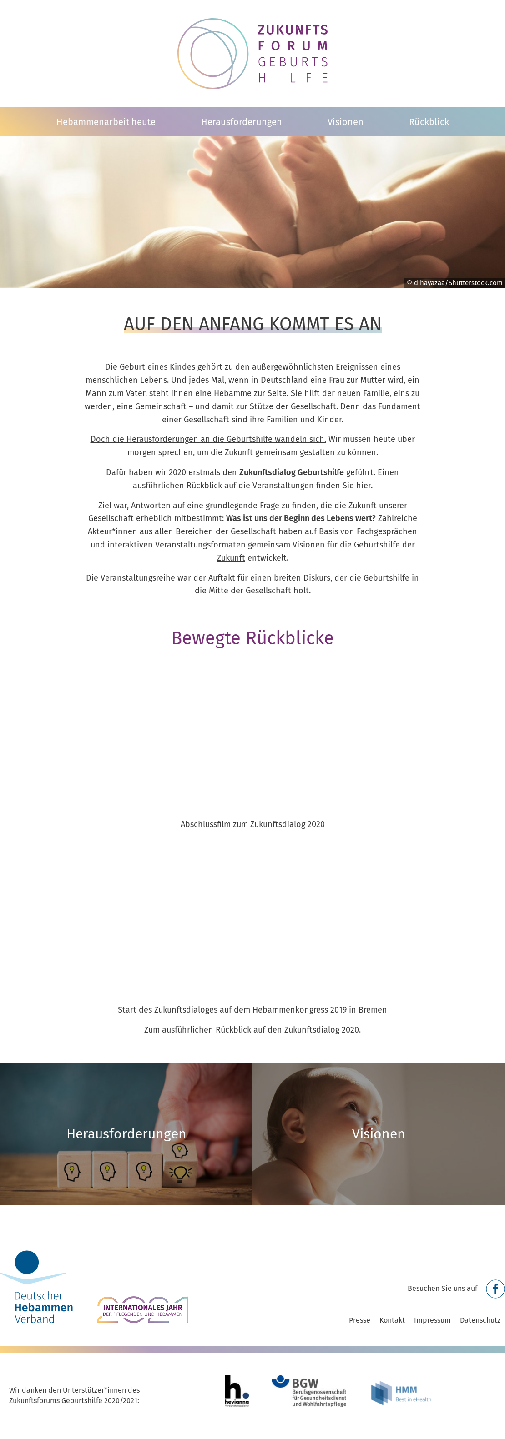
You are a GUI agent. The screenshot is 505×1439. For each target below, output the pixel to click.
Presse (359, 1320)
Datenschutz (480, 1320)
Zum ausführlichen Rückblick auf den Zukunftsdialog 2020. (252, 1030)
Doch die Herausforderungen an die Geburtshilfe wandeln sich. (208, 439)
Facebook (495, 1289)
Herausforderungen (241, 121)
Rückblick (429, 121)
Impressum (432, 1320)
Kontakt (392, 1320)
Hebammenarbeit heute (106, 121)
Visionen (346, 121)
